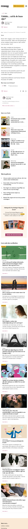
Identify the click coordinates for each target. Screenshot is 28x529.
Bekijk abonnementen (18, 6)
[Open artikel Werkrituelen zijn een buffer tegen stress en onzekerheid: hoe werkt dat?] (13, 121)
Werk (6, 13)
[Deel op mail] (23, 91)
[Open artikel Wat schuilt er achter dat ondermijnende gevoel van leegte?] (14, 318)
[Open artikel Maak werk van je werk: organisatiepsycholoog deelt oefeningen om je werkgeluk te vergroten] (13, 131)
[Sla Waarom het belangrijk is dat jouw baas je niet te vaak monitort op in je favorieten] (8, 161)
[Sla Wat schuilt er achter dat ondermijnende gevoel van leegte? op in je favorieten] (25, 306)
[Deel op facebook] (20, 91)
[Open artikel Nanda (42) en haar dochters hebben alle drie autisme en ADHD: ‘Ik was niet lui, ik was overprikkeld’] (14, 378)
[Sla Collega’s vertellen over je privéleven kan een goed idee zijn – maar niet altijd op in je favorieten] (8, 140)
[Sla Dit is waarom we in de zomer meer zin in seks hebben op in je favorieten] (25, 277)
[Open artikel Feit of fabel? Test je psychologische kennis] (14, 438)
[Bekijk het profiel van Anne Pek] (6, 23)
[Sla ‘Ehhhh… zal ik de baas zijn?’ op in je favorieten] (4, 27)
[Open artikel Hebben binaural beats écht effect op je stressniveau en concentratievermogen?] (14, 498)
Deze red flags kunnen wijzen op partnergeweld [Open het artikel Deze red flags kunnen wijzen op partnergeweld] (11, 193)
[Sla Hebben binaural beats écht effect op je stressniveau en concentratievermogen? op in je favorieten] (25, 485)
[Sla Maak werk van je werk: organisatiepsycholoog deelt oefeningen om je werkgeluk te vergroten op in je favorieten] (8, 129)
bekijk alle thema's (14, 85)
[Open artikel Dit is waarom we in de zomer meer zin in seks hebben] (14, 290)
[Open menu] (26, 6)
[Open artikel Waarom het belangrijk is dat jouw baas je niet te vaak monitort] (13, 164)
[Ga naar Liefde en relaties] (5, 526)
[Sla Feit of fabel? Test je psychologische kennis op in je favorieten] (25, 426)
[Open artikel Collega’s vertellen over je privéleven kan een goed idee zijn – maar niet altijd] (13, 142)
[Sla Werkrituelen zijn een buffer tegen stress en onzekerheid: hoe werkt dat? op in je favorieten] (8, 118)
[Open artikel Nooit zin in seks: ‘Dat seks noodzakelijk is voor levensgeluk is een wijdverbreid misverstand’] (14, 408)
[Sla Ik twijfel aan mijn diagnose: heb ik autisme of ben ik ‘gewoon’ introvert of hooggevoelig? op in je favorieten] (25, 335)
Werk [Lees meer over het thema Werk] (5, 85)
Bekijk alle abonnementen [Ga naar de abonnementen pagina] (14, 235)
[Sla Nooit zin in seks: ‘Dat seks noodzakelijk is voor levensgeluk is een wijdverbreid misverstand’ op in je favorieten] (25, 395)
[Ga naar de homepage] (5, 6)
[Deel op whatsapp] (26, 91)
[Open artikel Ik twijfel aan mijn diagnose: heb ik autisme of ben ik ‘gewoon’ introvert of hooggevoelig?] (14, 348)
